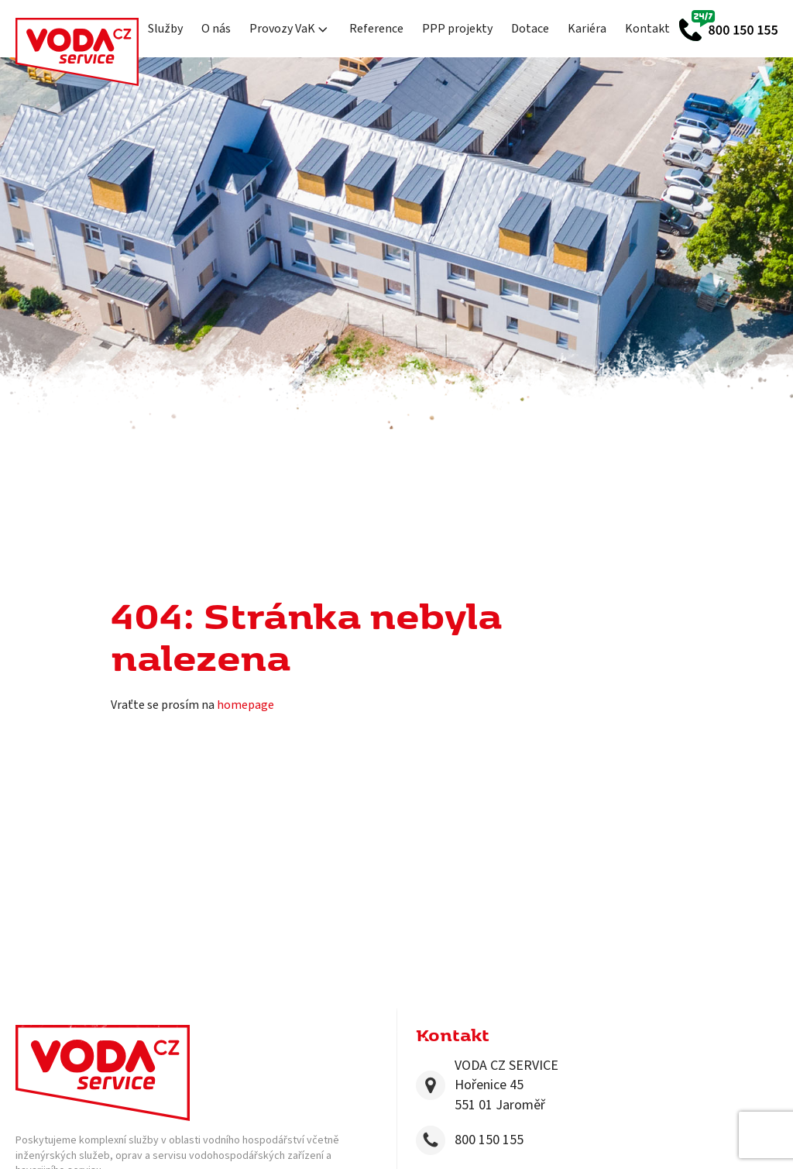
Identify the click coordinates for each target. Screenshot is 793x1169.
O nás (216, 28)
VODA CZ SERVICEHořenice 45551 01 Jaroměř (506, 1085)
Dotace (530, 28)
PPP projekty (457, 28)
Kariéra (587, 28)
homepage (245, 704)
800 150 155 (489, 1140)
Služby (165, 28)
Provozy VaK (290, 28)
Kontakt (647, 28)
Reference (376, 28)
